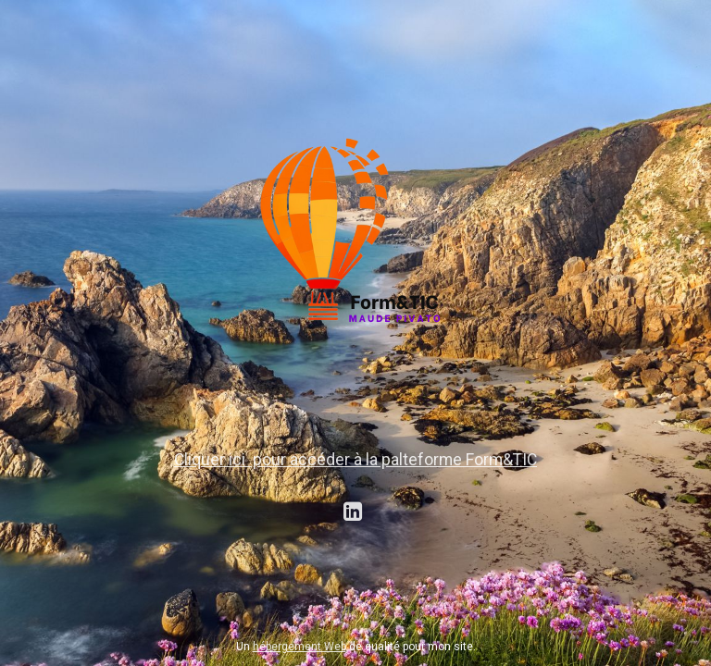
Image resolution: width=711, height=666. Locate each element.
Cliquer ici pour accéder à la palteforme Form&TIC (355, 459)
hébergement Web (299, 646)
